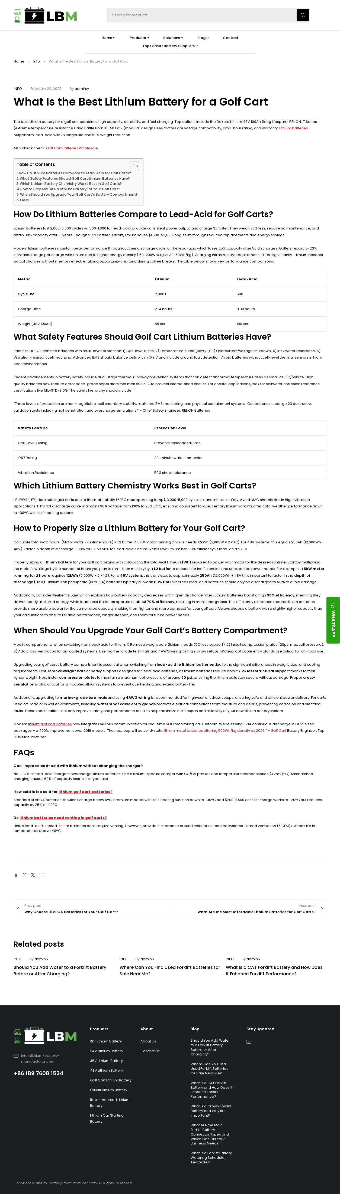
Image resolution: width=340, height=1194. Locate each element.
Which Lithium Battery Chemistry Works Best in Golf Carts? (71, 183)
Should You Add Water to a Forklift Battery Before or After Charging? (60, 970)
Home (19, 61)
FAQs (24, 200)
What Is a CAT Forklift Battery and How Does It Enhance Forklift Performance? (274, 970)
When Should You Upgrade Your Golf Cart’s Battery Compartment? (79, 194)
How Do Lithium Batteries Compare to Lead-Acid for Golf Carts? (75, 173)
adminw (82, 88)
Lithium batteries (293, 128)
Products (99, 1029)
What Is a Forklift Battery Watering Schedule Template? (211, 1157)
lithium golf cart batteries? (86, 791)
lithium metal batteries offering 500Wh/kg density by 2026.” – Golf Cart (224, 730)
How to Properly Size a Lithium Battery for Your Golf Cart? (70, 189)
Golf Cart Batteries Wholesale (72, 148)
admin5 (41, 959)
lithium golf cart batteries (50, 724)
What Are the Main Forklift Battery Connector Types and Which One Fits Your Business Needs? (210, 1134)
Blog (195, 1029)
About (146, 1029)
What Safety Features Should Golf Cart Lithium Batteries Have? (75, 178)
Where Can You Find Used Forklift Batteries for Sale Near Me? (209, 1068)
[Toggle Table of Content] (132, 165)
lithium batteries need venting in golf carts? (63, 817)
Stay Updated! (260, 1029)
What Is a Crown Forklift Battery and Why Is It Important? (211, 1111)
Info (36, 61)
